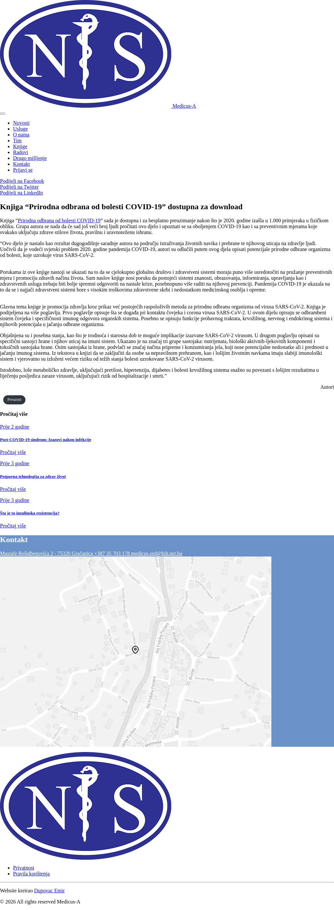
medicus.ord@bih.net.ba (156, 553)
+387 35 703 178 (112, 553)
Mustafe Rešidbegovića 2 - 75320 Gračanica (47, 553)
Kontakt (21, 164)
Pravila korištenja (31, 873)
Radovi (20, 152)
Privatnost (23, 868)
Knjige (20, 146)
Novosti (21, 123)
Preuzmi (14, 399)
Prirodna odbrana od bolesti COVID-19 (59, 220)
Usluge (20, 129)
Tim (17, 140)
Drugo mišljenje (30, 158)
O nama (21, 134)
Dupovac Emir (49, 890)
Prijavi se (23, 170)
